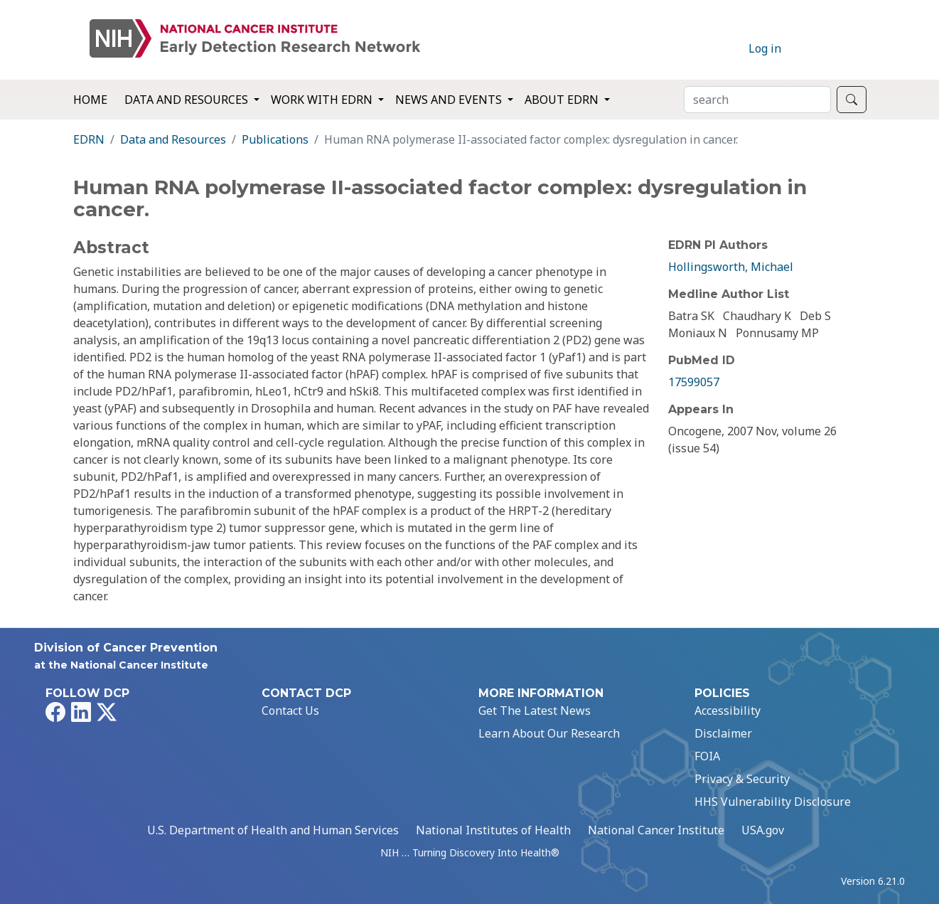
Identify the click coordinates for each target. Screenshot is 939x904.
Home (90, 99)
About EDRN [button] (563, 99)
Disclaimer (723, 733)
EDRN (88, 139)
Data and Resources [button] (187, 99)
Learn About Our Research (549, 733)
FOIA (707, 756)
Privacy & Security (742, 779)
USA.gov (762, 830)
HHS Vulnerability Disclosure (772, 801)
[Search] (757, 99)
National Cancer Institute (656, 830)
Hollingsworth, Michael (730, 267)
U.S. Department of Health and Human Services (273, 830)
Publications (275, 139)
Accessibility (727, 710)
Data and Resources (173, 139)
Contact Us (290, 710)
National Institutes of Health (493, 830)
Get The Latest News (534, 710)
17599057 (693, 382)
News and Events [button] (450, 99)
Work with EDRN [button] (323, 99)
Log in (764, 48)
